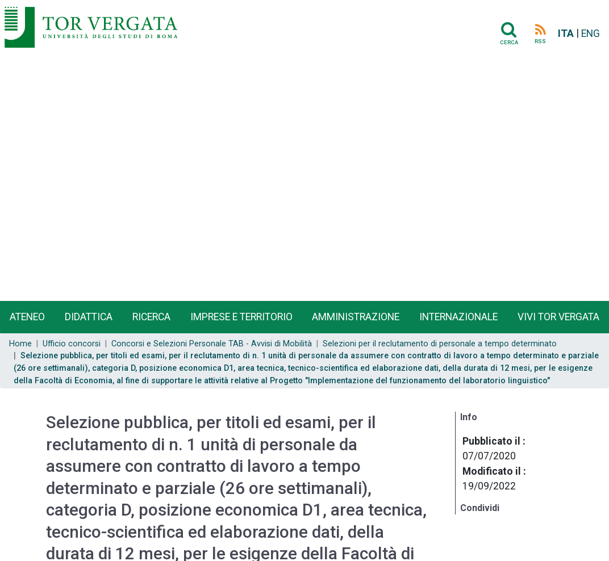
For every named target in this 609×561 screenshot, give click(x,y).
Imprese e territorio (241, 317)
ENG (590, 33)
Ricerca (151, 317)
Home (20, 344)
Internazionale (458, 317)
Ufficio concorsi (72, 344)
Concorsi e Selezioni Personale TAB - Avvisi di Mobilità (211, 344)
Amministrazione (355, 317)
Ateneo (27, 317)
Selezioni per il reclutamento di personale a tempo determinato (440, 344)
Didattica (88, 317)
